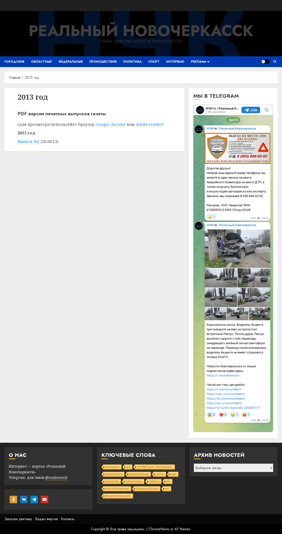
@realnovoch (56, 477)
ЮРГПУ (160, 474)
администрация (134, 481)
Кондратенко (112, 481)
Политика (132, 61)
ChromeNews (159, 529)
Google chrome (111, 124)
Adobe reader (149, 124)
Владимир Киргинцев (147, 488)
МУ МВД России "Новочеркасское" (155, 467)
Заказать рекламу (18, 518)
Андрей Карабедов (139, 474)
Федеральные (70, 61)
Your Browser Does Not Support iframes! (233, 268)
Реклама (198, 61)
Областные (41, 61)
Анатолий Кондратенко (117, 488)
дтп (128, 467)
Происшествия (103, 61)
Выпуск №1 (29, 141)
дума (173, 474)
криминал (154, 481)
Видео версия (46, 518)
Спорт (154, 61)
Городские (14, 61)
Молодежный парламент (118, 496)
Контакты (67, 518)
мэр (168, 481)
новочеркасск (112, 467)
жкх (167, 488)
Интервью (175, 61)
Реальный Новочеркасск (141, 31)
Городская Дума (114, 474)
